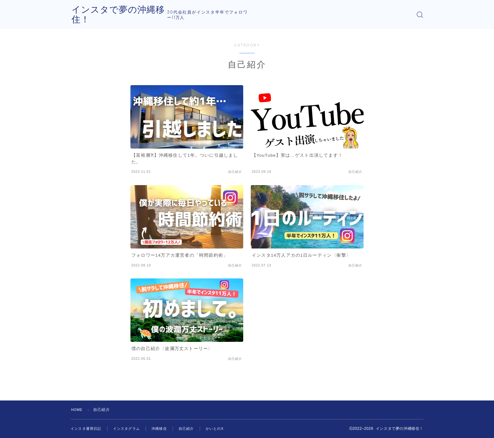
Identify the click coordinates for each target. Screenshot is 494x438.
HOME (77, 409)
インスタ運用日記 (87, 428)
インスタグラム (130, 428)
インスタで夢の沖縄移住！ (131, 14)
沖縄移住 (164, 428)
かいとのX (223, 428)
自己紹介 (193, 428)
